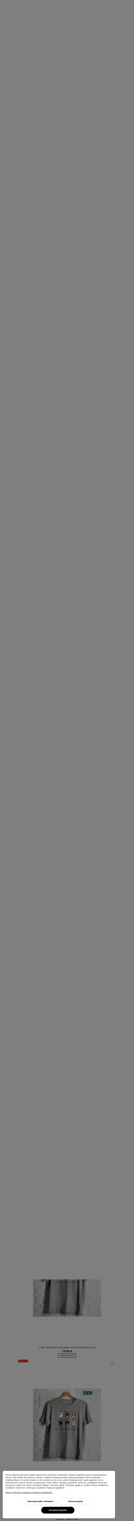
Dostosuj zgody (75, 1501)
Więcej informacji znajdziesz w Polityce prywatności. (29, 1492)
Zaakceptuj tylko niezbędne (40, 1501)
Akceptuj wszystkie (58, 1510)
